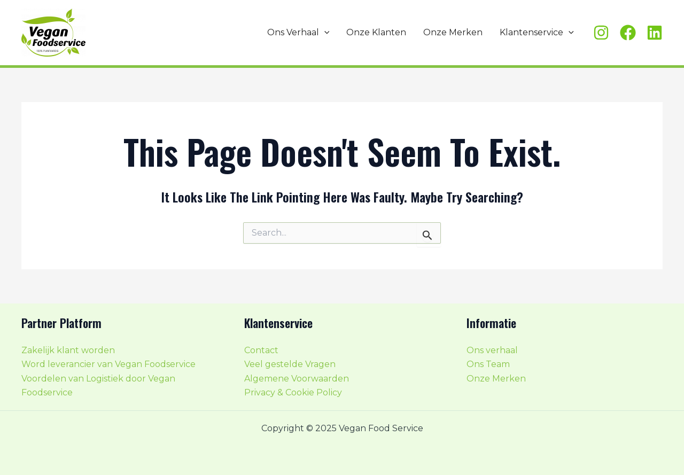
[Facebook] (628, 33)
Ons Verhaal (298, 33)
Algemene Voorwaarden (296, 378)
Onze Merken (453, 32)
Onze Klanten (376, 32)
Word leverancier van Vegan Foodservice (108, 364)
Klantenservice (537, 33)
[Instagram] (601, 33)
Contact (261, 350)
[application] (324, 33)
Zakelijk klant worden (68, 350)
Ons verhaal (492, 350)
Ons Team (488, 364)
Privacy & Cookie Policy (293, 392)
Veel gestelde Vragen (290, 364)
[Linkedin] (655, 33)
